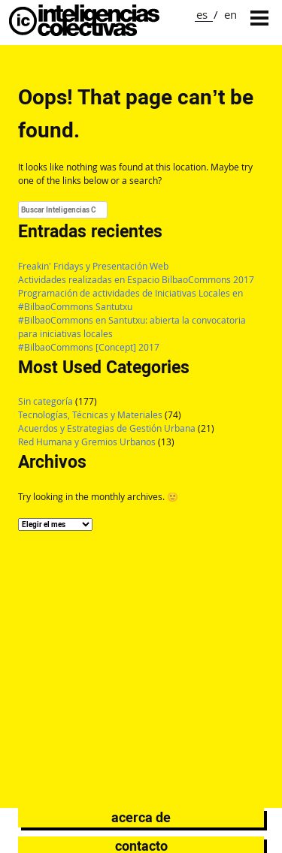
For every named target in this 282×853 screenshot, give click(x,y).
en (230, 14)
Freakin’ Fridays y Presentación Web (93, 266)
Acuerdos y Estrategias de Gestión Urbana (107, 428)
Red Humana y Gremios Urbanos (87, 442)
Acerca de (141, 817)
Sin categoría (45, 401)
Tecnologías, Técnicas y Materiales (90, 414)
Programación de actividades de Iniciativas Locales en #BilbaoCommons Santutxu (130, 300)
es (202, 14)
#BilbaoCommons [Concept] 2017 (88, 347)
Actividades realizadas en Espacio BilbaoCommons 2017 (136, 279)
